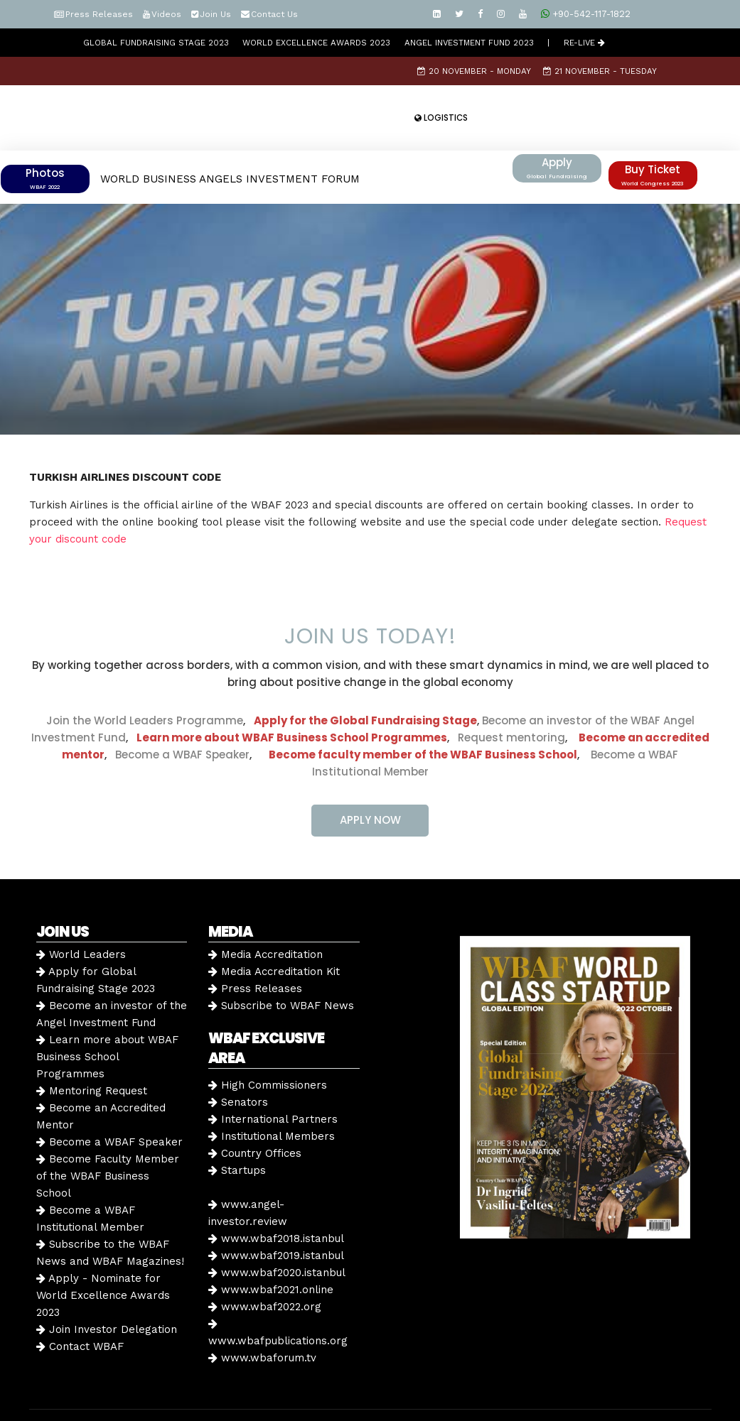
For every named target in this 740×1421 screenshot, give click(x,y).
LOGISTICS (441, 118)
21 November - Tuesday (600, 71)
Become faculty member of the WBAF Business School (423, 717)
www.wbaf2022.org (264, 1269)
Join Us (215, 14)
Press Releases (99, 14)
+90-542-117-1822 (586, 14)
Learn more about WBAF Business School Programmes (291, 700)
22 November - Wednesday (271, 99)
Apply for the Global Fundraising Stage (365, 683)
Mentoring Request (91, 1053)
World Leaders (81, 917)
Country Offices (254, 1116)
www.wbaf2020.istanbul (276, 1235)
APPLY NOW (370, 782)
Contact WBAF (80, 1309)
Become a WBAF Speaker (182, 717)
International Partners (273, 1082)
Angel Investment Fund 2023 (469, 43)
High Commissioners (267, 1048)
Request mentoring (507, 700)
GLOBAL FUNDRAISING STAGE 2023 (156, 43)
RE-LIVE (584, 43)
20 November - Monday (474, 71)
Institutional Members (271, 1099)
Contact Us (274, 14)
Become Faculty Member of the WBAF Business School (107, 1139)
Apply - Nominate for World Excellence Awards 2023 (103, 1258)
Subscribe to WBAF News (281, 968)
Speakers (375, 99)
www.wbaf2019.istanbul (276, 1218)
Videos (166, 14)
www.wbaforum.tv (262, 1320)
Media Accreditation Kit (274, 934)
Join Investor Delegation (106, 1292)
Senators (238, 1065)
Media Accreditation (265, 917)
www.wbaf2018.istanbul (276, 1201)
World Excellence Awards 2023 (316, 43)
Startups (237, 1133)
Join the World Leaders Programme (144, 683)
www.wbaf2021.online (270, 1252)
